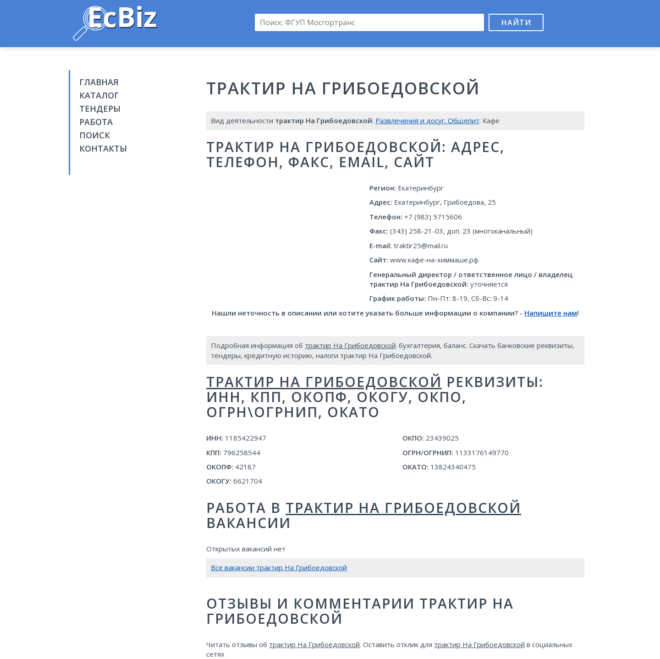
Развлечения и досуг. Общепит (427, 120)
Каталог (99, 95)
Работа (96, 121)
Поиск (94, 135)
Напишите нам (550, 312)
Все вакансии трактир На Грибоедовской (279, 567)
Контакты (103, 148)
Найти (516, 22)
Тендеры (100, 108)
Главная (99, 81)
